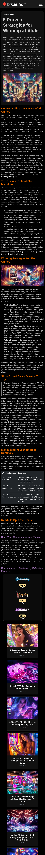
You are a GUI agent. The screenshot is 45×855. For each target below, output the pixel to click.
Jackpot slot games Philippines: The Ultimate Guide (22, 760)
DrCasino (20, 554)
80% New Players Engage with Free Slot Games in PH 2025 (22, 799)
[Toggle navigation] (40, 4)
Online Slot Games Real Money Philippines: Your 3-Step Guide (22, 837)
